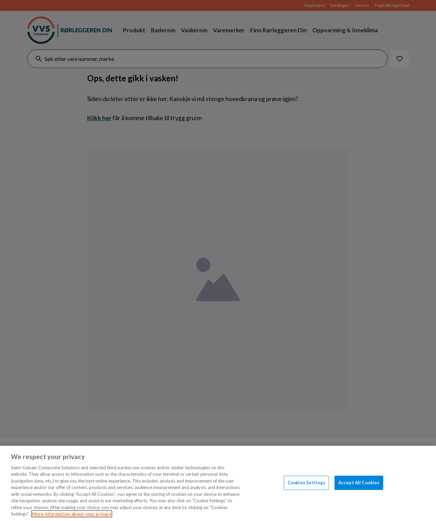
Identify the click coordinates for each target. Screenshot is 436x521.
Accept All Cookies (358, 482)
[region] (218, 483)
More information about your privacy (71, 514)
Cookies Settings (306, 482)
